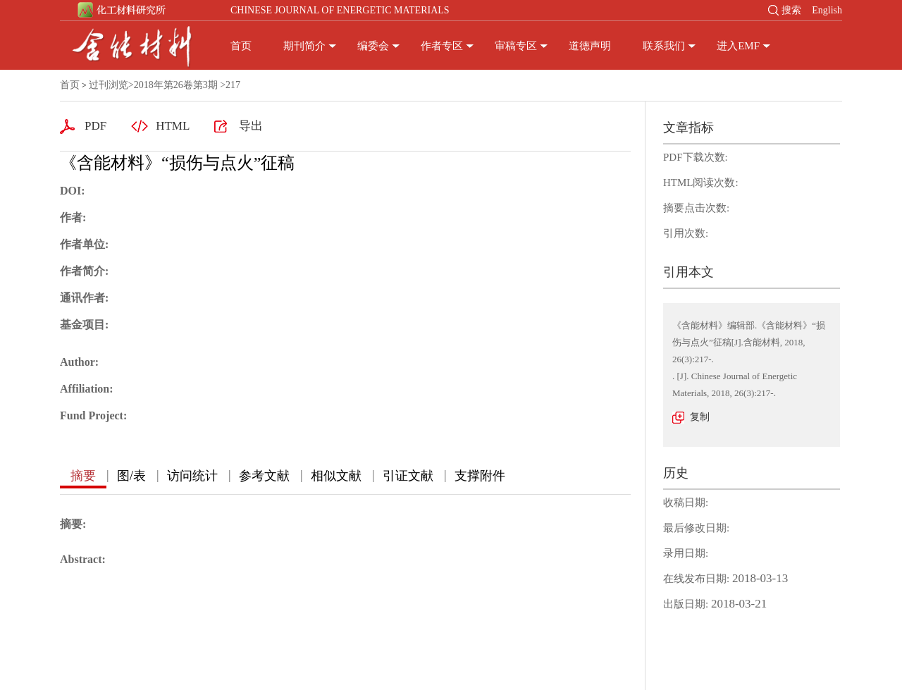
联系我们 (664, 45)
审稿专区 (516, 45)
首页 (241, 45)
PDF (95, 126)
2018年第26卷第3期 (176, 85)
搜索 (791, 10)
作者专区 (442, 45)
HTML (173, 126)
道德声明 (590, 45)
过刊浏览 (108, 85)
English (827, 10)
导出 (251, 126)
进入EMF (738, 45)
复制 (700, 417)
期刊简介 (304, 45)
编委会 (373, 45)
